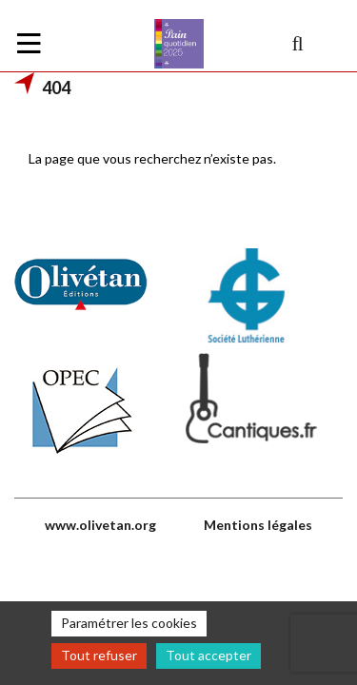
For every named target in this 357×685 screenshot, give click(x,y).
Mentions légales (258, 525)
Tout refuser (99, 655)
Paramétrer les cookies (129, 623)
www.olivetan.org (100, 525)
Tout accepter (208, 655)
